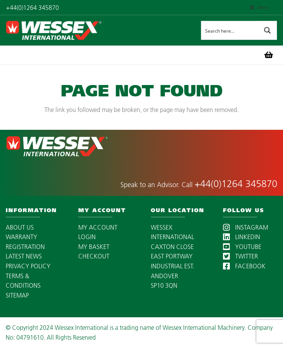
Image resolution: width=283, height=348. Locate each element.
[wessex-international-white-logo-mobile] (78, 30)
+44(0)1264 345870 (235, 183)
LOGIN (87, 237)
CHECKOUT (93, 256)
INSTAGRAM (245, 227)
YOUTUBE (242, 246)
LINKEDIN (241, 237)
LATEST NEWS (24, 256)
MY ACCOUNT (97, 227)
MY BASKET (93, 246)
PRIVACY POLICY (28, 266)
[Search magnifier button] (267, 30)
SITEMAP (17, 295)
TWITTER (240, 256)
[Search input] (230, 30)
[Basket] (268, 55)
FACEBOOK (244, 266)
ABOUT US (20, 227)
